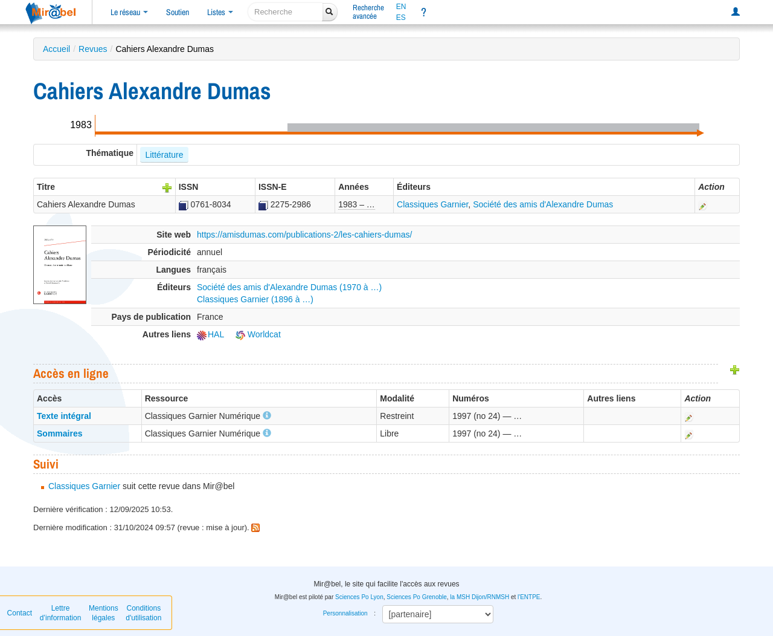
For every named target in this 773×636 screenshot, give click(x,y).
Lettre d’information (61, 613)
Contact (19, 613)
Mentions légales (103, 613)
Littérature (164, 155)
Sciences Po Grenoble (416, 597)
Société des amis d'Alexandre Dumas (543, 204)
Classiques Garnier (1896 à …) (255, 299)
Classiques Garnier (432, 204)
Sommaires (59, 433)
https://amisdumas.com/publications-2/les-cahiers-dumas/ (304, 234)
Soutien (177, 12)
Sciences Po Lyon (359, 597)
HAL (210, 334)
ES (401, 17)
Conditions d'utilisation (143, 613)
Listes (220, 12)
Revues (93, 49)
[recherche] (285, 12)
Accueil (56, 49)
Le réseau (129, 12)
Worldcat (258, 334)
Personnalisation (345, 613)
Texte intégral (64, 416)
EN (401, 6)
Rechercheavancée (368, 11)
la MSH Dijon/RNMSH (479, 597)
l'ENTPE (529, 597)
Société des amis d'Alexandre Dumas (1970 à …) (289, 287)
